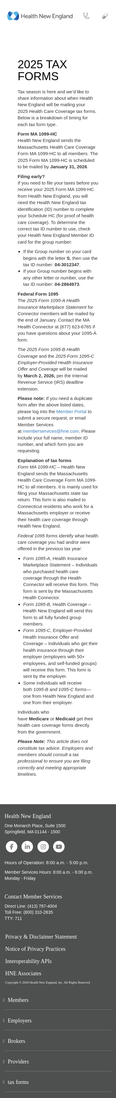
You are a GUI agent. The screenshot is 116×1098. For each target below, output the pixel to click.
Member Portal (71, 411)
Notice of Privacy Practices (35, 949)
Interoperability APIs (28, 961)
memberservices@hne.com (51, 431)
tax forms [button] (18, 1082)
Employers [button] (20, 1021)
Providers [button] (18, 1062)
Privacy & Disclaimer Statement (41, 937)
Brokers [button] (16, 1041)
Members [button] (18, 1000)
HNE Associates (23, 974)
